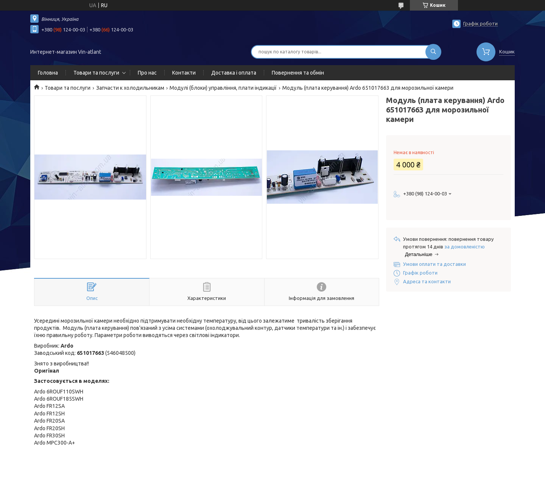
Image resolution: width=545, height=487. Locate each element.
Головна (48, 72)
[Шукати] (433, 52)
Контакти (184, 72)
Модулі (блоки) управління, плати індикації (223, 88)
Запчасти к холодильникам (130, 88)
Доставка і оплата (233, 72)
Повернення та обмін (298, 72)
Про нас (147, 72)
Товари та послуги (96, 72)
